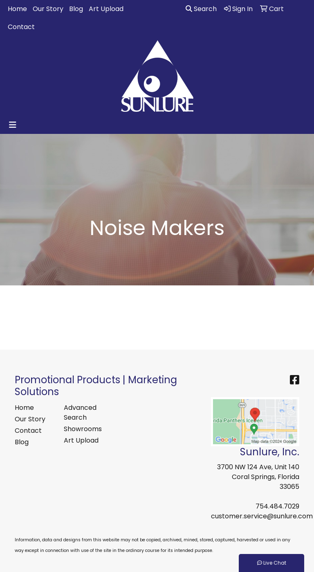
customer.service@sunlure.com (262, 516)
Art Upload (106, 9)
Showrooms (83, 429)
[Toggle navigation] (12, 125)
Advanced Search (80, 412)
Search (201, 9)
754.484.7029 (277, 506)
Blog (76, 9)
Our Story (48, 9)
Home (17, 9)
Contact (21, 27)
